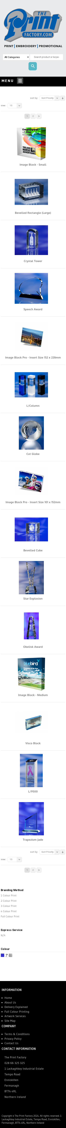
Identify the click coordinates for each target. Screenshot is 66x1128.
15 (16, 105)
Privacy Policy (13, 1038)
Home (8, 997)
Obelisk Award (33, 646)
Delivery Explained (16, 1007)
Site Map (10, 1020)
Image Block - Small (33, 164)
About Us (10, 1002)
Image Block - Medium (33, 695)
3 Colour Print (8, 906)
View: (3, 105)
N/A (3, 935)
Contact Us (11, 1043)
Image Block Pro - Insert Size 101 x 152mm (33, 502)
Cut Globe (33, 454)
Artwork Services (15, 1016)
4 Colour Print (8, 911)
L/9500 (33, 791)
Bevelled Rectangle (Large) (33, 212)
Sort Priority (51, 98)
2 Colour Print (8, 900)
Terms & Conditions (17, 1034)
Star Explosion (32, 598)
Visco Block (32, 743)
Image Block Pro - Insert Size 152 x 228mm (33, 357)
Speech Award (33, 309)
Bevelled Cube (32, 550)
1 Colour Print (8, 895)
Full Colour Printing (16, 1011)
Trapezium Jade (33, 839)
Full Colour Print (10, 916)
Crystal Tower (33, 261)
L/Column (33, 405)
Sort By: (34, 98)
